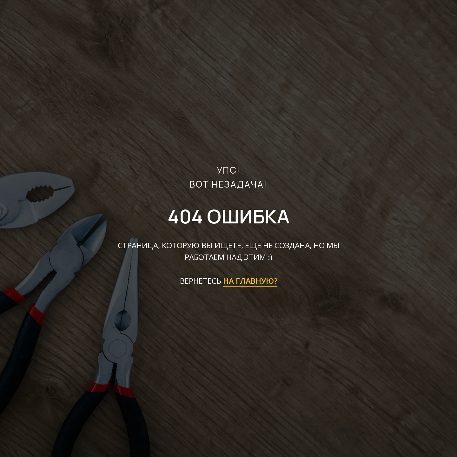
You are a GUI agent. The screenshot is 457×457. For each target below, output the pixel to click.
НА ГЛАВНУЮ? (250, 280)
